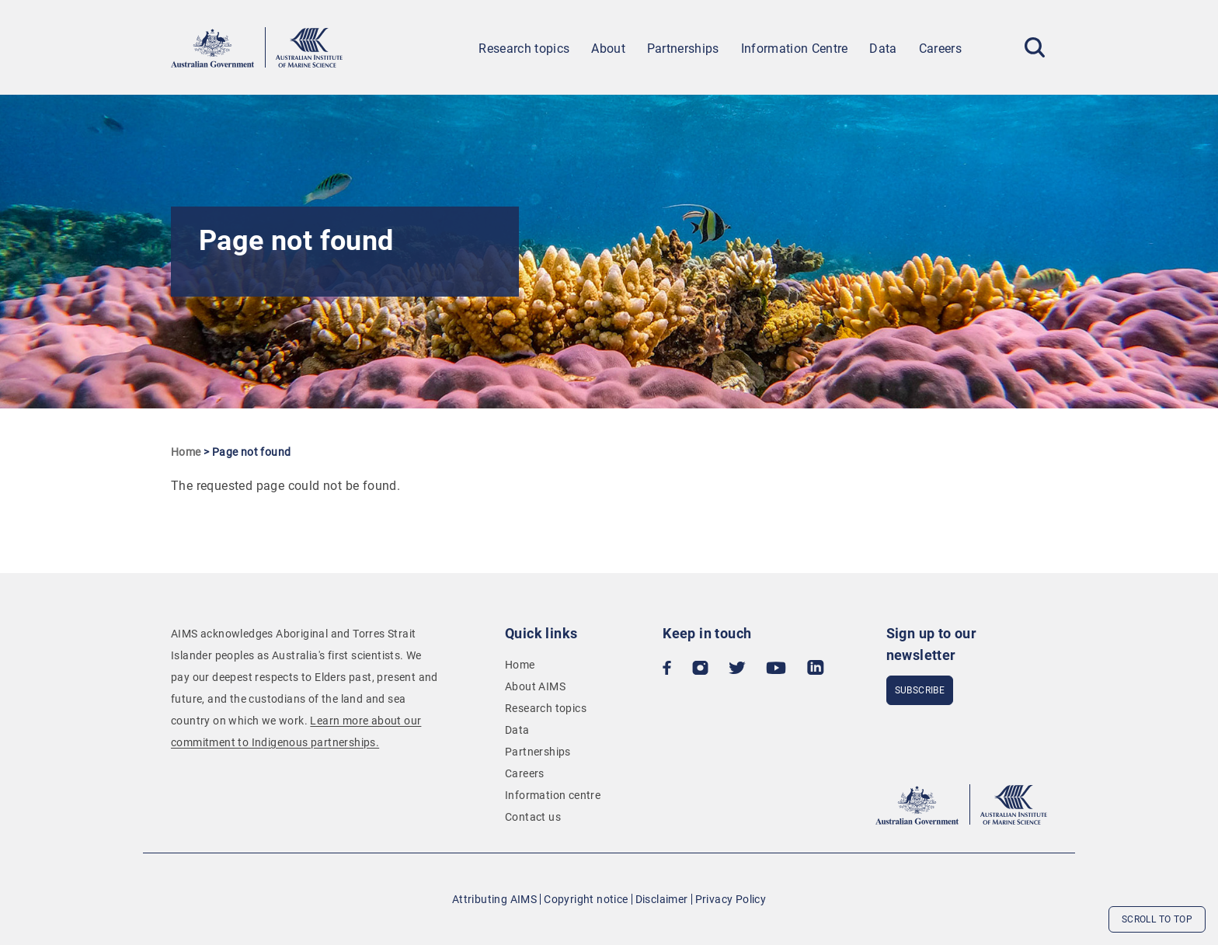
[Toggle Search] (1034, 47)
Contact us (533, 817)
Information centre (552, 795)
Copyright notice (586, 899)
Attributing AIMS (494, 899)
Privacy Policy (731, 899)
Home (186, 452)
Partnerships (683, 48)
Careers (940, 48)
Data (882, 48)
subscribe (920, 690)
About (608, 48)
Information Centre (794, 48)
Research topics (523, 48)
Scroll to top (1157, 919)
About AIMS (535, 686)
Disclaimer (661, 899)
